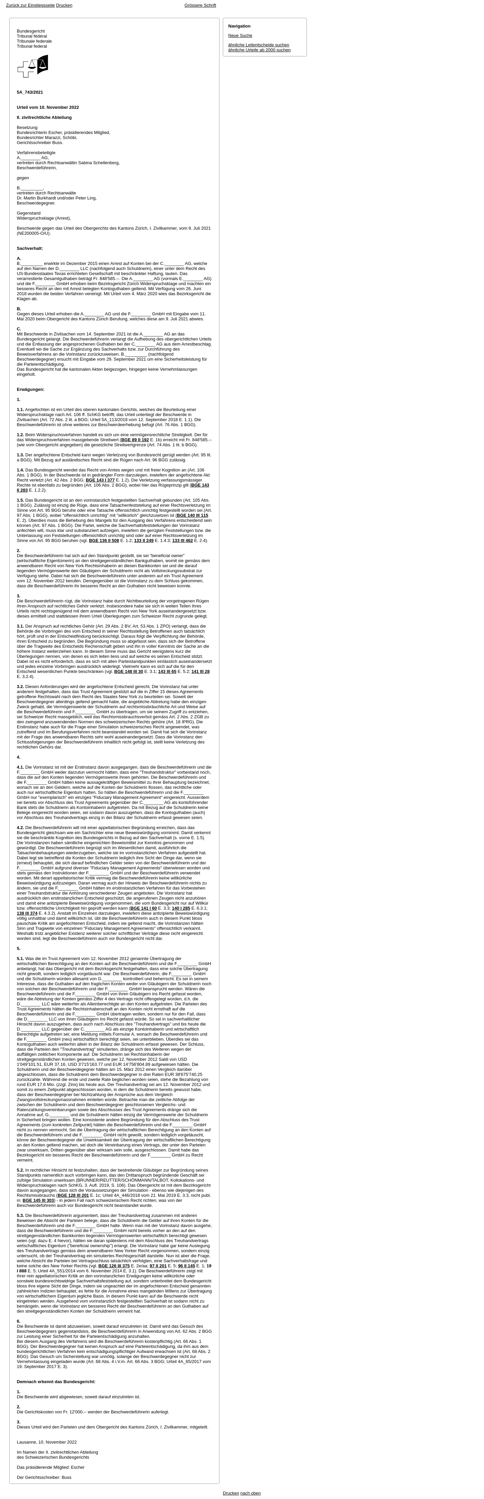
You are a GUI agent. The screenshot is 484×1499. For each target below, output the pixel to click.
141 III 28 (201, 671)
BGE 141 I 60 (143, 908)
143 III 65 (167, 671)
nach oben (250, 1493)
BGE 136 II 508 (104, 540)
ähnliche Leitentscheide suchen (258, 44)
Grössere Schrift (200, 5)
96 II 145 (186, 1265)
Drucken (64, 5)
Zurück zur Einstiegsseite (30, 5)
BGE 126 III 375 (114, 1265)
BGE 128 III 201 (73, 1195)
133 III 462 (182, 540)
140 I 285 (181, 908)
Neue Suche (240, 35)
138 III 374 (27, 913)
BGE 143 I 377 (100, 480)
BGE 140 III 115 (192, 515)
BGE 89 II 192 (135, 439)
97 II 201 (158, 1265)
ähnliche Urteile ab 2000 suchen (259, 49)
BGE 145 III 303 (38, 1200)
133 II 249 (144, 540)
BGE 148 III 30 (128, 671)
